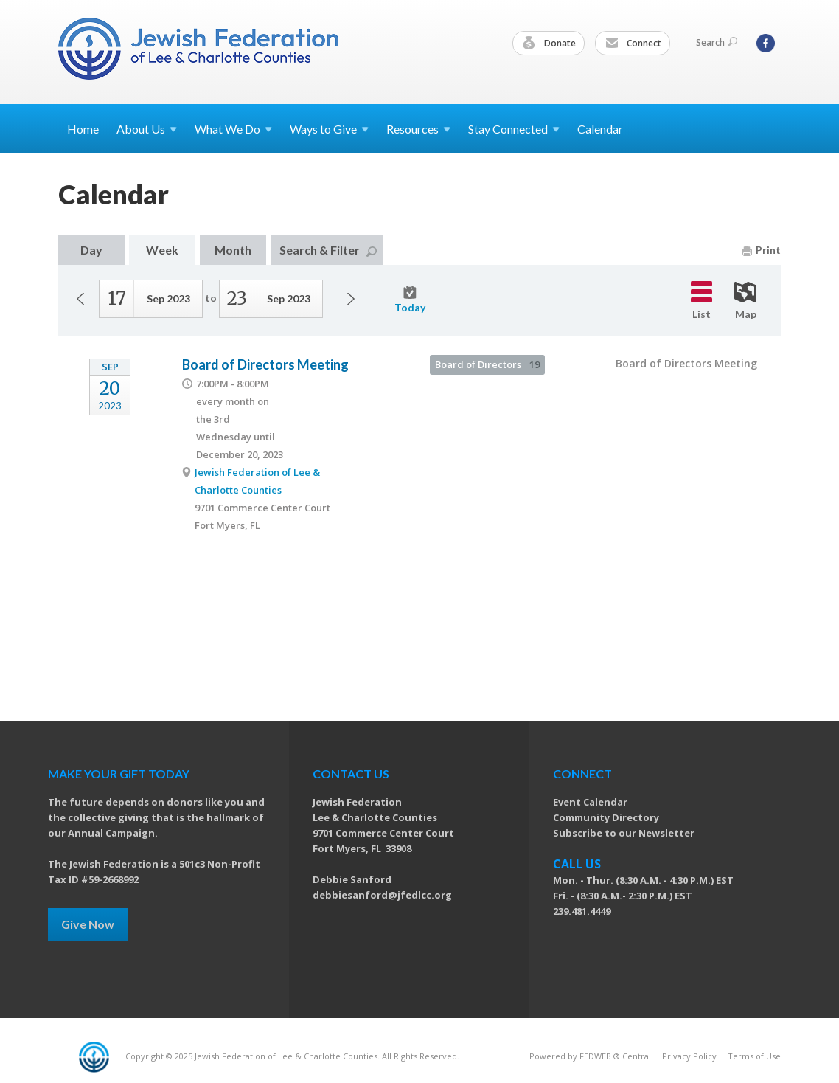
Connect (633, 43)
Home (83, 129)
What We (233, 129)
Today (409, 300)
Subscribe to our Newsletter (623, 833)
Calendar (600, 129)
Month (233, 250)
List (701, 300)
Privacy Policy (689, 1056)
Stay (514, 129)
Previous (80, 299)
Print (761, 249)
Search (716, 42)
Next (351, 299)
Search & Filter (328, 250)
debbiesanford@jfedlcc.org (382, 895)
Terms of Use (754, 1056)
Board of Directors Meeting (265, 364)
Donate (549, 43)
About (146, 129)
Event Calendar (590, 802)
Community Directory (606, 817)
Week (162, 250)
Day (91, 250)
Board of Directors (487, 364)
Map (745, 301)
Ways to (329, 129)
